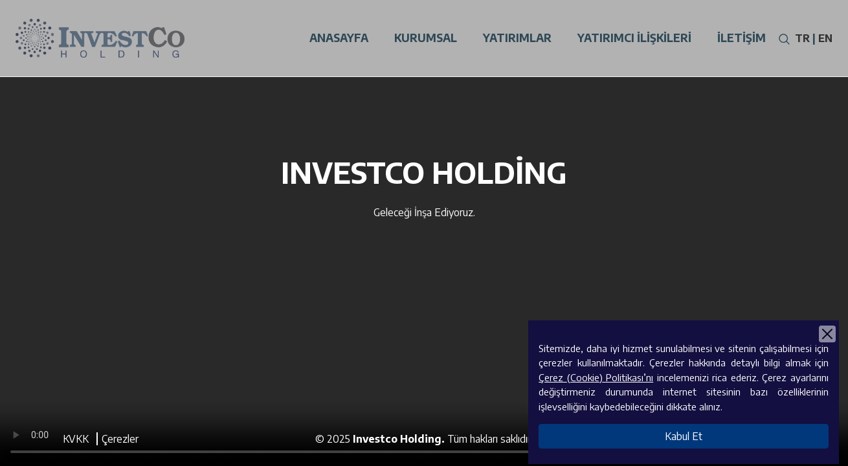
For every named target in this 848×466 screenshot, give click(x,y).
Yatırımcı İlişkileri (634, 37)
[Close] (827, 334)
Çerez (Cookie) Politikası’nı (596, 377)
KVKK (77, 438)
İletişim (741, 37)
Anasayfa (338, 37)
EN (825, 38)
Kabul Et (683, 436)
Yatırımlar (517, 37)
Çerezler (120, 438)
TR (802, 38)
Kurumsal (425, 37)
